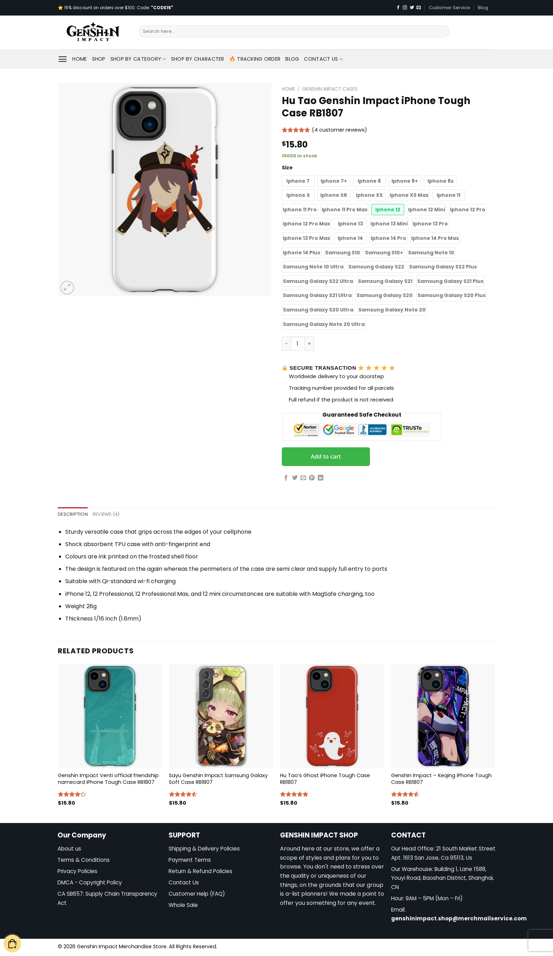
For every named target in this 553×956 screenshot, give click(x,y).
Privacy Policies (77, 871)
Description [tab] (73, 514)
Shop (98, 58)
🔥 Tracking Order (255, 58)
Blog (483, 8)
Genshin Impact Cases (330, 89)
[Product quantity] (298, 344)
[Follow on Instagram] (405, 7)
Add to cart (326, 456)
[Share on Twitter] (295, 478)
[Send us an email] (419, 7)
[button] (298, 181)
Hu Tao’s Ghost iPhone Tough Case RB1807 (325, 778)
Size (287, 167)
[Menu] (62, 59)
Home (79, 58)
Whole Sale (183, 905)
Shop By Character (197, 58)
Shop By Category (138, 58)
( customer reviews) (339, 130)
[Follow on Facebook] (398, 7)
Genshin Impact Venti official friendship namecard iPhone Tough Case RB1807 (108, 778)
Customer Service (449, 8)
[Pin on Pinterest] (312, 478)
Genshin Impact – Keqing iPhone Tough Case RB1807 (441, 778)
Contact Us (323, 58)
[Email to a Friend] (303, 478)
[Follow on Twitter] (412, 7)
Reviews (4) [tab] (106, 514)
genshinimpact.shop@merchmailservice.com (459, 918)
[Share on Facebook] (286, 478)
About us (69, 848)
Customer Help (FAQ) (197, 893)
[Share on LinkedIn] (320, 478)
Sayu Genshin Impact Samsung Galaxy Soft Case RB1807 (218, 778)
